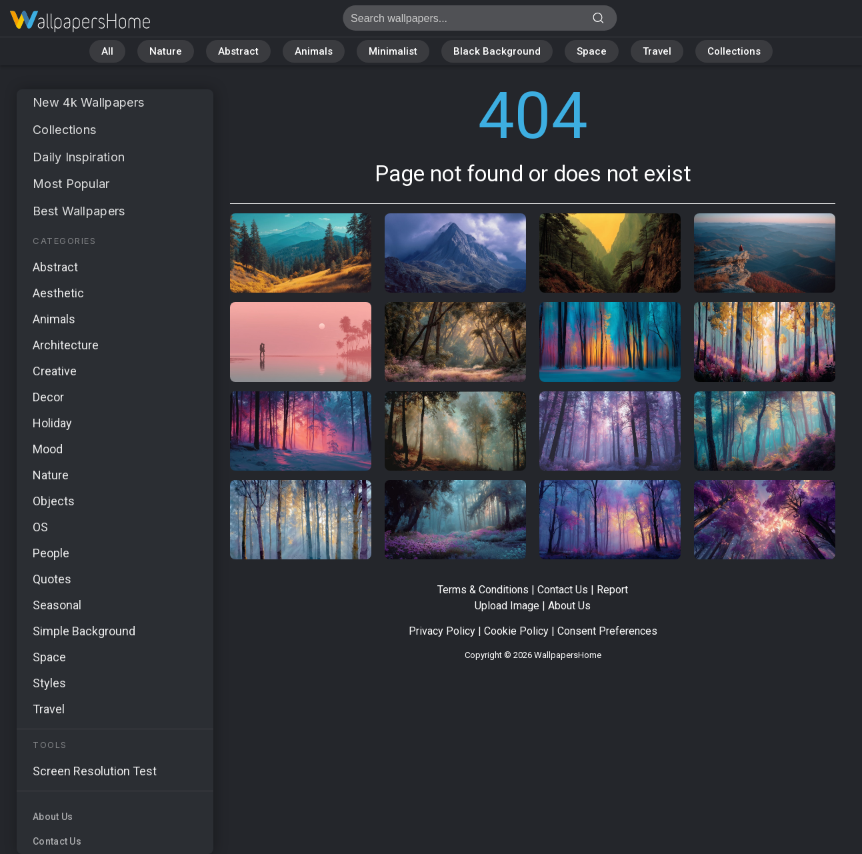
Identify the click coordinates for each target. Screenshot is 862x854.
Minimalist (393, 51)
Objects (54, 501)
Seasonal (57, 605)
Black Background (497, 51)
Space (592, 51)
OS (40, 527)
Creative (55, 371)
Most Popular (71, 184)
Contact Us (57, 841)
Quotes (52, 579)
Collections (734, 51)
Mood (48, 449)
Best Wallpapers (79, 211)
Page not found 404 (80, 22)
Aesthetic (58, 293)
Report (612, 589)
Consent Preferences (607, 631)
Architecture (66, 345)
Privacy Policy (442, 631)
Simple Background (84, 631)
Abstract (238, 51)
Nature (165, 51)
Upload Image (507, 605)
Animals (314, 51)
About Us (53, 816)
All (107, 51)
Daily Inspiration (79, 157)
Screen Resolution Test (95, 771)
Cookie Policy (516, 631)
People (51, 553)
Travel (657, 51)
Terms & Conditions (483, 589)
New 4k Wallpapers (88, 102)
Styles (49, 683)
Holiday (52, 423)
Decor (48, 397)
